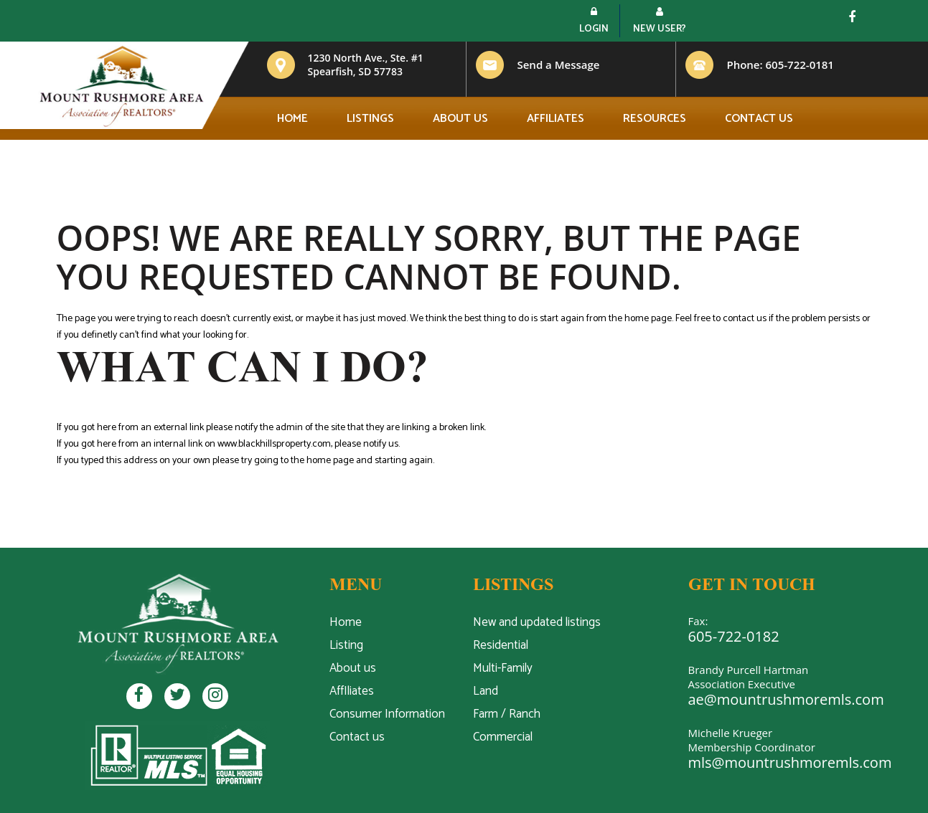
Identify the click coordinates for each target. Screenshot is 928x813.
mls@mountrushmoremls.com (790, 762)
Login (594, 21)
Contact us (759, 118)
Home (292, 118)
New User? (659, 21)
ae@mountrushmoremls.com (786, 699)
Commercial (503, 737)
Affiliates (555, 118)
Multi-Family (503, 668)
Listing (346, 645)
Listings (370, 118)
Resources (654, 118)
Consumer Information (387, 714)
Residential (500, 645)
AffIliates (351, 691)
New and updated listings (537, 622)
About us (460, 118)
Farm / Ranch (506, 714)
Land (485, 691)
